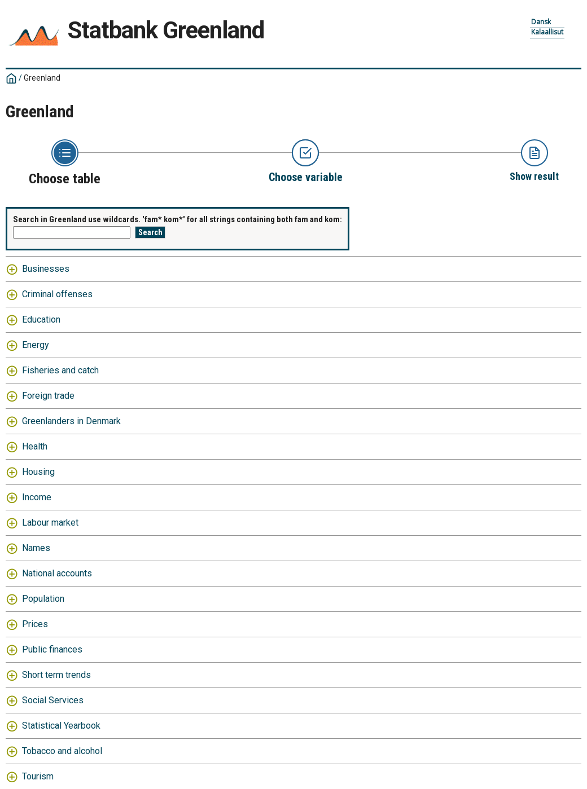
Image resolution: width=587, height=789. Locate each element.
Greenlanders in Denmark (71, 421)
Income (36, 497)
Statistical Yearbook (61, 725)
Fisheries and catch (60, 370)
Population (43, 598)
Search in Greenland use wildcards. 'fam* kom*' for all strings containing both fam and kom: (177, 219)
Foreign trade (48, 395)
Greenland (42, 77)
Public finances (52, 649)
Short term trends (56, 674)
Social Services (53, 700)
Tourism (38, 776)
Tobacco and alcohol (62, 751)
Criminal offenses (57, 294)
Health (34, 446)
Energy (35, 345)
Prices (35, 624)
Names (36, 548)
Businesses (45, 268)
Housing (38, 471)
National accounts (57, 573)
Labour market (50, 522)
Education (41, 319)
